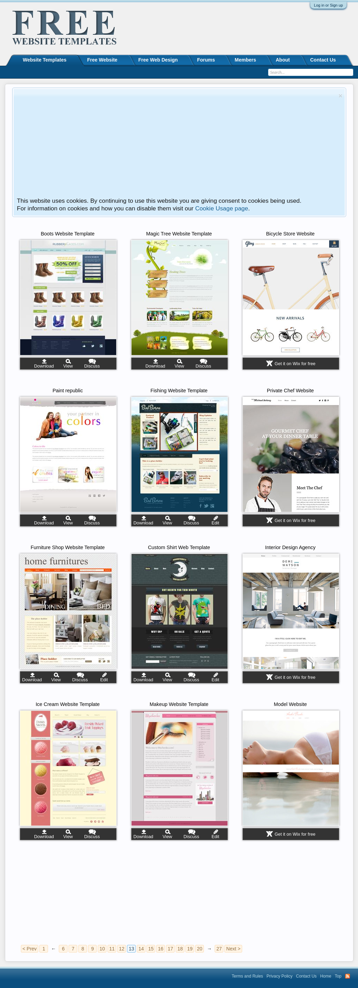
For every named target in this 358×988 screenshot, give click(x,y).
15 (151, 948)
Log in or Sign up (328, 5)
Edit (215, 522)
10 (102, 948)
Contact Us (323, 60)
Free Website (102, 60)
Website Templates (45, 60)
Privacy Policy (279, 976)
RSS (347, 976)
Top (338, 976)
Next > (233, 948)
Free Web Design (158, 60)
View (68, 366)
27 (219, 948)
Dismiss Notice (340, 95)
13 (131, 948)
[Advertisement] (176, 144)
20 (199, 948)
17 (170, 948)
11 (112, 948)
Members (245, 60)
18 (180, 948)
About (283, 60)
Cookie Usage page (221, 208)
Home (325, 976)
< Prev (30, 948)
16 (161, 948)
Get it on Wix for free (295, 363)
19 (190, 948)
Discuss (92, 366)
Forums (206, 60)
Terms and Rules (247, 976)
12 (122, 948)
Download (44, 366)
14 (141, 948)
